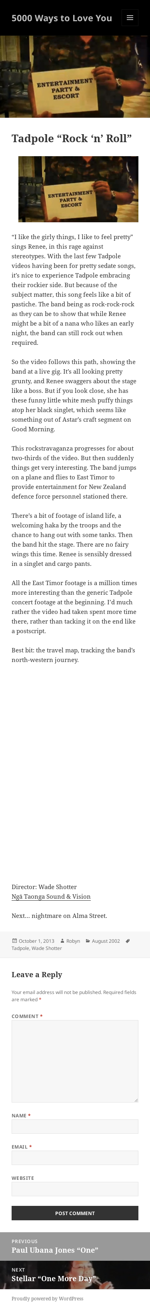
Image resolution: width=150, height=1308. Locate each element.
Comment (27, 1016)
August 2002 (106, 941)
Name (21, 1115)
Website (23, 1178)
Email (22, 1146)
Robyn (73, 941)
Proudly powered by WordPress (47, 1298)
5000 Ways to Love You (62, 18)
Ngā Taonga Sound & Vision (51, 896)
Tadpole (20, 948)
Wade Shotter (47, 948)
